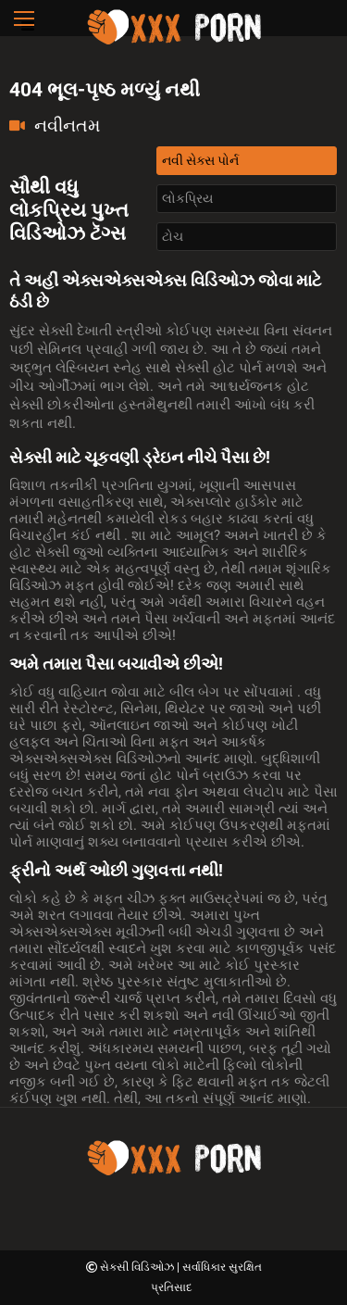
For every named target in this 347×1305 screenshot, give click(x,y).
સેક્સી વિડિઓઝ (138, 1267)
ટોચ (172, 236)
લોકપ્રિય (187, 198)
